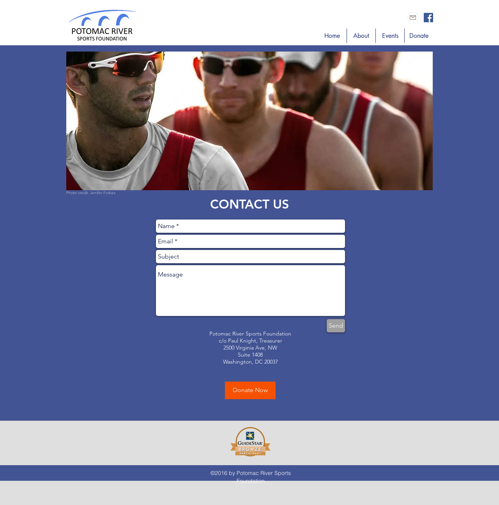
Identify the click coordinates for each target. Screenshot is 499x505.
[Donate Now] (250, 390)
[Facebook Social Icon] (428, 17)
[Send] (336, 325)
